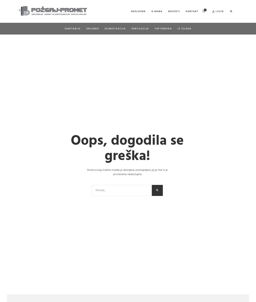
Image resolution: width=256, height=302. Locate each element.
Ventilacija (140, 29)
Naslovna (138, 11)
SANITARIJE (73, 29)
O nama (156, 11)
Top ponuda (163, 29)
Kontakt (192, 11)
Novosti (174, 11)
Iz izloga (184, 29)
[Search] (157, 190)
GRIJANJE (92, 29)
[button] (231, 11)
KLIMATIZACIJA (115, 29)
